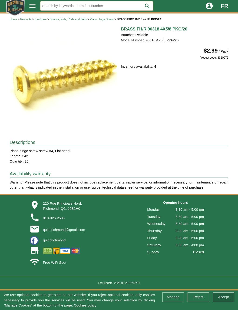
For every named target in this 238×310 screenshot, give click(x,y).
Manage (173, 297)
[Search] (96, 6)
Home (13, 19)
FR (224, 6)
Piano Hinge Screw (101, 19)
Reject (198, 297)
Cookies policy (85, 305)
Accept (223, 297)
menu (32, 6)
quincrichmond (54, 240)
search (147, 6)
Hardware (40, 19)
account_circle (209, 6)
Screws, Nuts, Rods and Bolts (68, 19)
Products (25, 19)
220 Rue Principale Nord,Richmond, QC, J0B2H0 (62, 206)
